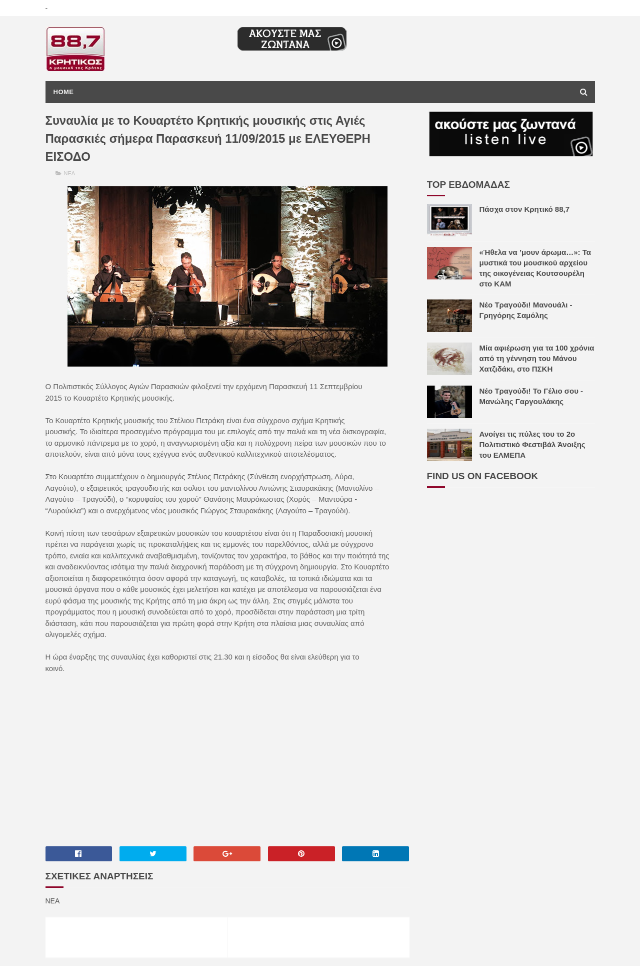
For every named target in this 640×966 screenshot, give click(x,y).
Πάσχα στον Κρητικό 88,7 (525, 209)
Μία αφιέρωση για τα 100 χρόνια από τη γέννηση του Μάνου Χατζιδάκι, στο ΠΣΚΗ (537, 358)
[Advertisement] (227, 759)
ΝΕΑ (70, 173)
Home (64, 92)
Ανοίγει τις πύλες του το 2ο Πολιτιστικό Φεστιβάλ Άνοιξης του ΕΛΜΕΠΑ (533, 444)
